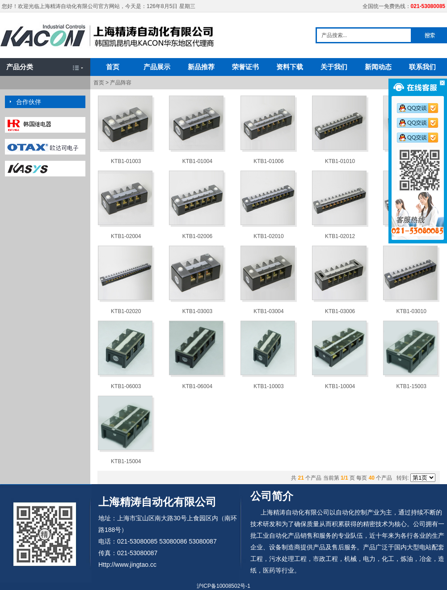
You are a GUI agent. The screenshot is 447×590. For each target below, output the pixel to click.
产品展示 (156, 67)
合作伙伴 (28, 101)
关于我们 (333, 67)
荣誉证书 (245, 67)
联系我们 (422, 67)
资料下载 (289, 67)
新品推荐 (201, 67)
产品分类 (19, 67)
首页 (112, 67)
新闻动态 (378, 67)
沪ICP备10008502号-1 (223, 586)
